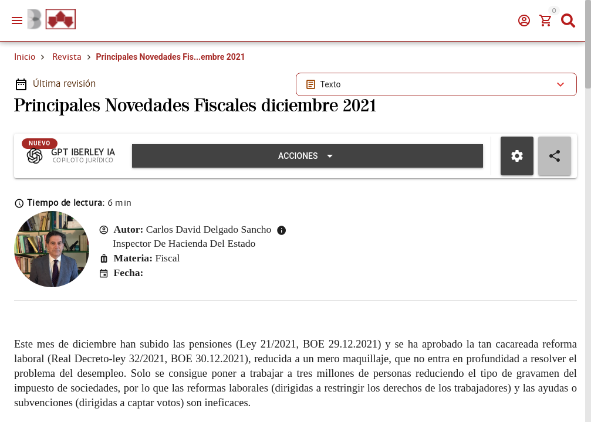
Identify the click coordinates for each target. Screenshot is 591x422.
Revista (67, 57)
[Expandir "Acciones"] (307, 156)
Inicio (24, 57)
